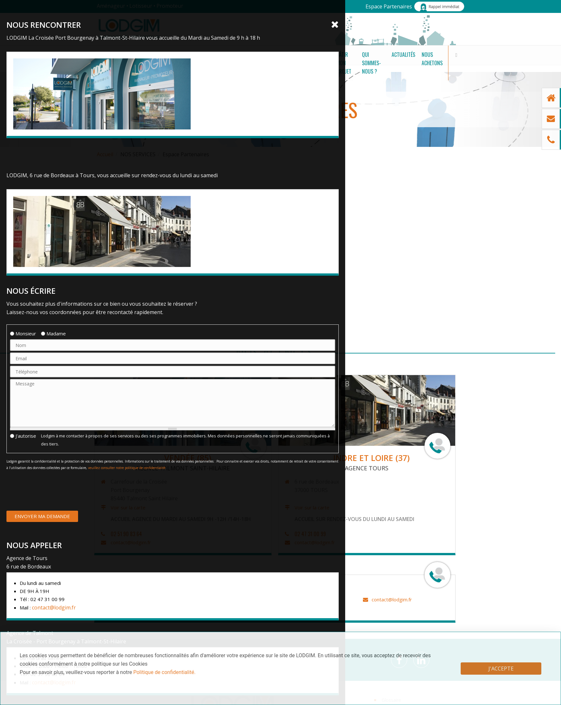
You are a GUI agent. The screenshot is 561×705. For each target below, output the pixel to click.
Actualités (381, 62)
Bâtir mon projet (280, 62)
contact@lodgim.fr (116, 542)
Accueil (105, 154)
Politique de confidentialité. (164, 672)
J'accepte (501, 668)
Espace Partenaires (389, 6)
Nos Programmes (225, 62)
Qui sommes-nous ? (334, 62)
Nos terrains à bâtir (162, 62)
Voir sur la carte (113, 507)
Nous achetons (421, 62)
